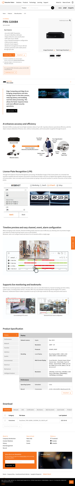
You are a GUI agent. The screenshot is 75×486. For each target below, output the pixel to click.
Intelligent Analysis (9, 373)
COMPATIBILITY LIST (10, 72)
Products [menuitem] (10, 13)
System (6, 356)
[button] (18, 2)
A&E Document (50, 410)
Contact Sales (9, 55)
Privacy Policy (23, 456)
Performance (8, 339)
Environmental (8, 360)
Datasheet (21, 55)
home (4, 13)
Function (6, 348)
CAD (22, 410)
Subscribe (10, 465)
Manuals (16, 410)
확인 (71, 482)
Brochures (40, 410)
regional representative (19, 60)
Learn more (11, 111)
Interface (6, 352)
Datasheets (7, 410)
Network (6, 343)
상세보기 (3, 484)
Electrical (7, 365)
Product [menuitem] (24, 8)
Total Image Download (63, 50)
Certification (30, 410)
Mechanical (7, 369)
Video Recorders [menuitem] (18, 13)
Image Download (49, 50)
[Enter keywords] (40, 8)
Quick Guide (60, 410)
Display (6, 335)
